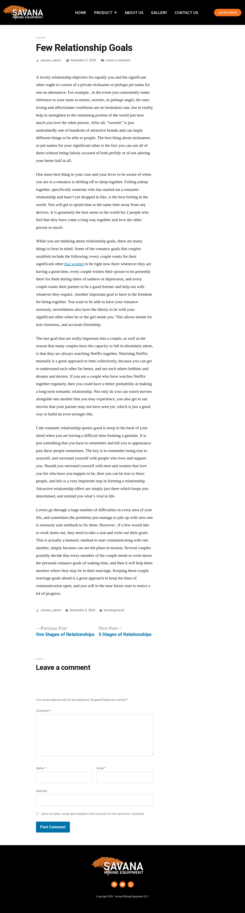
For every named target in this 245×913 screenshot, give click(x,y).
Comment (43, 711)
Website (41, 791)
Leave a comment (117, 60)
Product (105, 12)
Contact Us (186, 12)
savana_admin (51, 60)
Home (80, 12)
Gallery (159, 12)
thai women (74, 264)
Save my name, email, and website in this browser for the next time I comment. (93, 814)
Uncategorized (114, 610)
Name (41, 768)
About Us (134, 12)
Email (101, 768)
